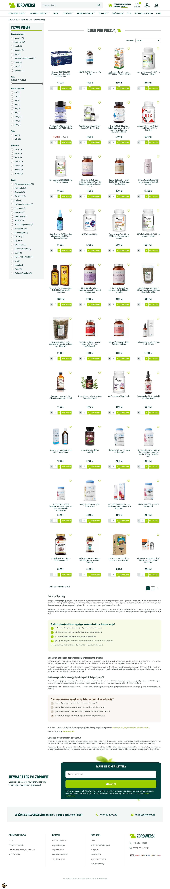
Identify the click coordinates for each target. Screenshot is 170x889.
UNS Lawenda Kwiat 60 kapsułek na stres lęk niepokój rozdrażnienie (90, 290)
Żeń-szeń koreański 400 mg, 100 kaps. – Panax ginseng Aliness (119, 236)
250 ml (19, 174)
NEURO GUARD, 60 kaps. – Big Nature (90, 73)
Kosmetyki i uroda (85, 13)
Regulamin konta (58, 850)
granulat (19, 38)
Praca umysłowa (117, 728)
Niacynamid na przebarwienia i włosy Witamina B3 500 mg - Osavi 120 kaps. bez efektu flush (148, 453)
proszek (19, 50)
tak (18, 139)
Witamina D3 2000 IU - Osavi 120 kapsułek (148, 505)
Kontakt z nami (14, 854)
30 (17, 100)
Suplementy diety (17, 13)
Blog (129, 13)
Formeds (19, 212)
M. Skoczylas (21, 233)
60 (17, 109)
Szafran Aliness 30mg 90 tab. (119, 396)
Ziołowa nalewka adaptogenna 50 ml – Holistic (148, 343)
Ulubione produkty (97, 864)
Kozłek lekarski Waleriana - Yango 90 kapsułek (60, 559)
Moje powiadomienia (98, 859)
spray (18, 62)
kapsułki (20, 42)
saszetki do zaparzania (25, 58)
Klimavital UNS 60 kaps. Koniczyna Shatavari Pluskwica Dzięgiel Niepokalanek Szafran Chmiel (89, 183)
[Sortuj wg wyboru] (148, 40)
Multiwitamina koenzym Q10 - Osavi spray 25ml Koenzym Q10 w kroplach (119, 506)
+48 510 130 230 (140, 843)
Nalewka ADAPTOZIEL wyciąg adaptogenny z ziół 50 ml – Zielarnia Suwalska (61, 236)
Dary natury (20, 208)
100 (18, 117)
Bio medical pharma (24, 204)
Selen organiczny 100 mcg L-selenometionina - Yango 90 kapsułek (89, 560)
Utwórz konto (96, 854)
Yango (18, 269)
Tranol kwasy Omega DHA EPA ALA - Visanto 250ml (61, 451)
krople (18, 46)
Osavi (18, 253)
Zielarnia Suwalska (23, 273)
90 (17, 113)
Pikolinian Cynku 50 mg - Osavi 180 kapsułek (119, 451)
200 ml (19, 170)
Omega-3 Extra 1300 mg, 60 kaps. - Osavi (90, 505)
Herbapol (20, 220)
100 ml (19, 161)
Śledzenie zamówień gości (100, 845)
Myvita (19, 241)
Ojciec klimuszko (23, 249)
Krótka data (118, 13)
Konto (93, 840)
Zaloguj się (95, 850)
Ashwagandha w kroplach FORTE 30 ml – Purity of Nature (119, 73)
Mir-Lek (19, 237)
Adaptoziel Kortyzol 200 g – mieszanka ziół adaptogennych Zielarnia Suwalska (148, 290)
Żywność (68, 13)
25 (17, 96)
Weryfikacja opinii (58, 859)
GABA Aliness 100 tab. (90, 234)
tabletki (19, 70)
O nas (158, 13)
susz (18, 66)
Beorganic (20, 192)
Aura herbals (21, 188)
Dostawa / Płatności (144, 13)
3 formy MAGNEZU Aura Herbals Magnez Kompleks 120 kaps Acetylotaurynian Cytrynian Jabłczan (119, 129)
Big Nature (20, 196)
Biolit (18, 200)
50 (17, 105)
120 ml (19, 166)
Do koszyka (66, 88)
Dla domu (103, 13)
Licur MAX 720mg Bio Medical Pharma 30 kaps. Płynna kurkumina (148, 560)
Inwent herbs (21, 228)
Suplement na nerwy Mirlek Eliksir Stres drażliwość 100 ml (61, 397)
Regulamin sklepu (58, 845)
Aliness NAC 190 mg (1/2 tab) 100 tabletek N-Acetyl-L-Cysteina (148, 128)
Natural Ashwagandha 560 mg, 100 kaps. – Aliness (148, 73)
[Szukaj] (72, 5)
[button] (147, 5)
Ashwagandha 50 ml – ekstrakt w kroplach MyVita (148, 397)
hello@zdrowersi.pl (141, 848)
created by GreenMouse (99, 878)
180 (17, 125)
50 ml (18, 157)
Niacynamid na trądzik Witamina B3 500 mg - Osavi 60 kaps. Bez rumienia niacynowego (60, 507)
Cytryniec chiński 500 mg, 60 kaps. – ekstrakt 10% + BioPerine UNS (90, 344)
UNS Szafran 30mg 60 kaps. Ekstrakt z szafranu (119, 343)
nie (17, 135)
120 (17, 121)
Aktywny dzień (129, 728)
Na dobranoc (138, 728)
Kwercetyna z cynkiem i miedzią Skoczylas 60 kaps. (89, 397)
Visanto (19, 265)
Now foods (20, 245)
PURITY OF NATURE (24, 257)
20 (17, 92)
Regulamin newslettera (60, 854)
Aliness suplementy (24, 184)
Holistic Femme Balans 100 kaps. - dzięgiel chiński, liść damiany (148, 182)
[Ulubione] (137, 5)
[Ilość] (55, 88)
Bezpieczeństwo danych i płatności (22, 850)
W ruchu (146, 728)
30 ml (18, 153)
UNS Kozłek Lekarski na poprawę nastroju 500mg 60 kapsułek (119, 290)
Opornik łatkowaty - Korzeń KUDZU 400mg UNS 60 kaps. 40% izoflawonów (119, 182)
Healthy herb (21, 216)
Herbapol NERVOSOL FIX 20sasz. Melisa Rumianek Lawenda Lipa (60, 74)
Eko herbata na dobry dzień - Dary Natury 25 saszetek (119, 559)
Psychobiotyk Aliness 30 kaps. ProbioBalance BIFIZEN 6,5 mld (60, 127)
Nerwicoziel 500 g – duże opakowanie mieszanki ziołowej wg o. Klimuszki (60, 344)
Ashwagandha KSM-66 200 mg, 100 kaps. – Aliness (60, 181)
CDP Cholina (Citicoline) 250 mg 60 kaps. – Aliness (148, 235)
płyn (18, 54)
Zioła (55, 13)
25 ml (18, 149)
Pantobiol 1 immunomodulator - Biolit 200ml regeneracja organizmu (60, 290)
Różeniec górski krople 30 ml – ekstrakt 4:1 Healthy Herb (90, 127)
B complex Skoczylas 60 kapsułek (90, 451)
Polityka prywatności (59, 840)
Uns (17, 261)
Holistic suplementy (24, 224)
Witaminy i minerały (39, 13)
